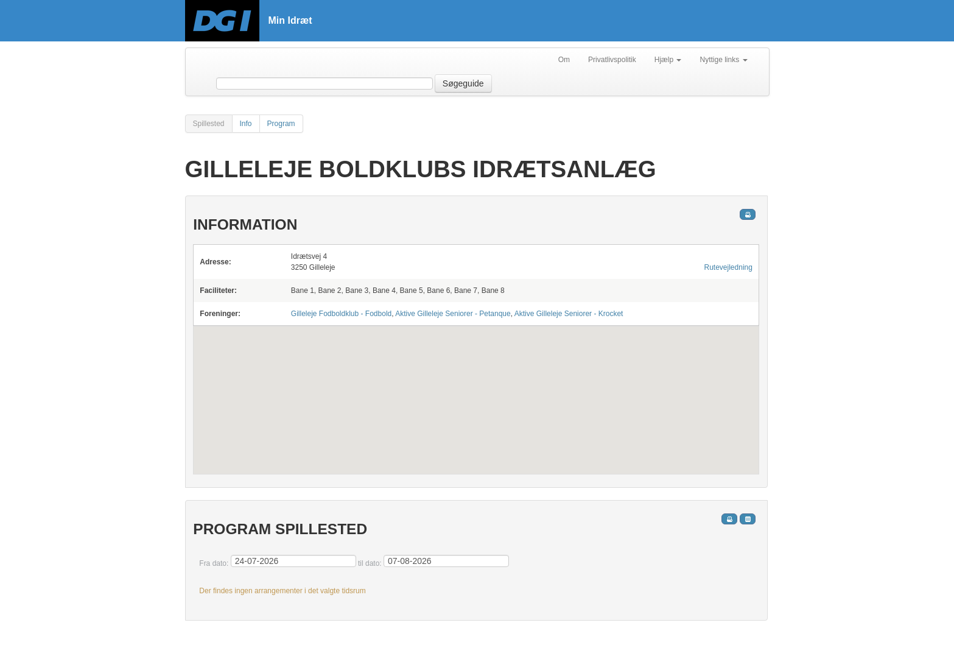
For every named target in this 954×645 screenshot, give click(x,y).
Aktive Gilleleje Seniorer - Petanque (452, 313)
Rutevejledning (728, 267)
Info (246, 123)
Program (281, 123)
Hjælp (668, 59)
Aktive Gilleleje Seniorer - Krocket (568, 313)
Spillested (209, 123)
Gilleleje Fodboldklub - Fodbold (341, 313)
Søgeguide (463, 83)
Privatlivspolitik (612, 59)
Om (564, 59)
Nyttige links (723, 59)
